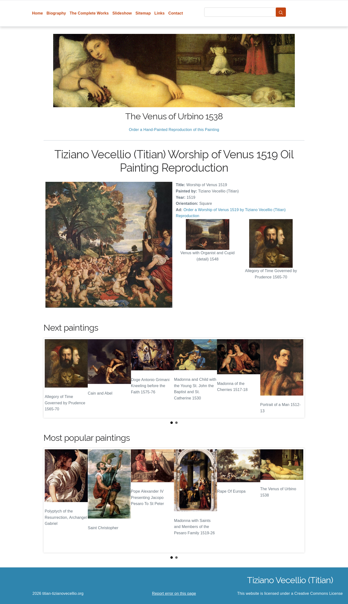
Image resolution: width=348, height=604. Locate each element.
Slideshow (122, 13)
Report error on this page (174, 593)
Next (297, 378)
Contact (175, 13)
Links (159, 13)
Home (37, 13)
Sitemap (143, 13)
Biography (56, 13)
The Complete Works (89, 13)
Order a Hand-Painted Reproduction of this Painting (174, 130)
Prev (51, 378)
